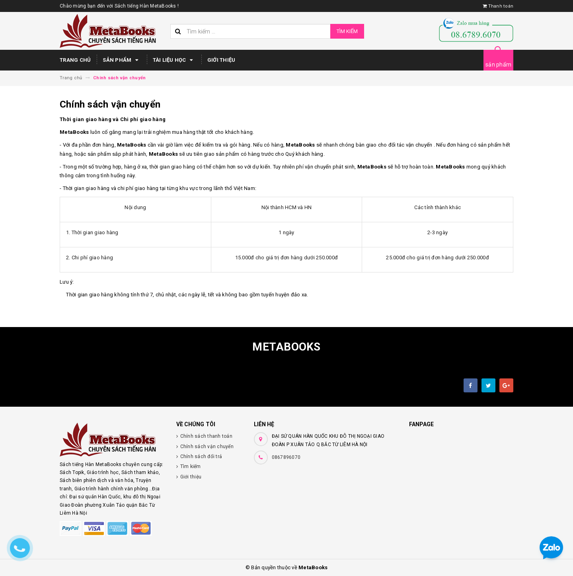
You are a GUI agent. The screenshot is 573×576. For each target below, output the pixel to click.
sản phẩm (498, 64)
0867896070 (286, 457)
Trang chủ (75, 60)
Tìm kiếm (347, 31)
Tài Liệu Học (174, 60)
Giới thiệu (221, 60)
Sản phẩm (121, 60)
